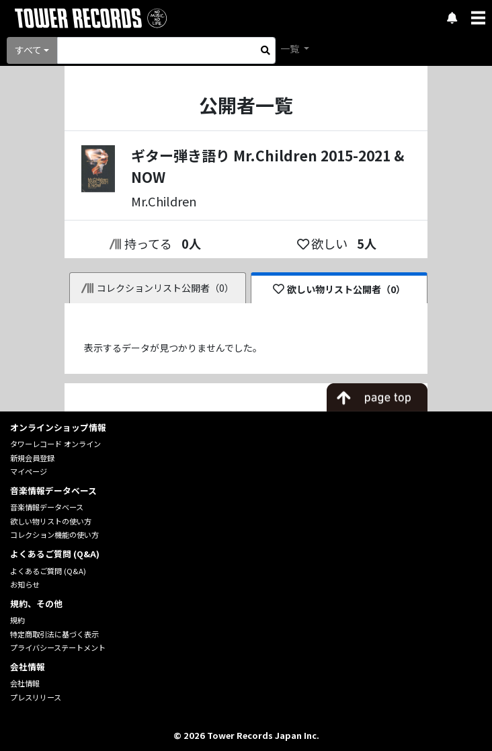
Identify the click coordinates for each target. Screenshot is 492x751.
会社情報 (25, 683)
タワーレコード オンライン (55, 443)
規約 (17, 620)
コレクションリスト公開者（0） (157, 287)
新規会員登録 (32, 457)
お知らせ (25, 584)
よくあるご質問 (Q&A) (48, 570)
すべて (28, 49)
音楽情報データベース (46, 507)
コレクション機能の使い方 (54, 534)
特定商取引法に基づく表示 (54, 634)
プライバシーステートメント (58, 647)
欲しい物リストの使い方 (50, 521)
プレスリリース (35, 697)
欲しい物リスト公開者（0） (339, 289)
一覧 (290, 48)
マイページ (28, 471)
